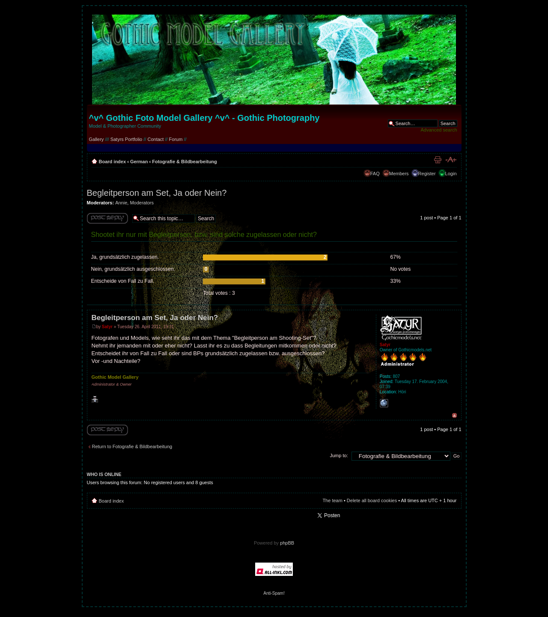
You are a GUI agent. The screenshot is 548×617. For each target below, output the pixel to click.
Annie (121, 202)
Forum (176, 139)
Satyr (107, 326)
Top (454, 415)
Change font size (450, 160)
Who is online (104, 474)
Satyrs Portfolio (126, 139)
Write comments (107, 218)
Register (427, 173)
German (139, 161)
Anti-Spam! (273, 593)
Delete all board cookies (372, 500)
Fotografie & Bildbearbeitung (184, 161)
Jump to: (339, 455)
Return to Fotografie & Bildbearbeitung (132, 446)
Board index (112, 161)
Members (399, 173)
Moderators (142, 202)
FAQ (375, 173)
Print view (437, 160)
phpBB (287, 542)
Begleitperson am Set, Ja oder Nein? (157, 193)
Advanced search (439, 129)
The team (332, 500)
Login (451, 173)
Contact (155, 139)
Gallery (96, 139)
